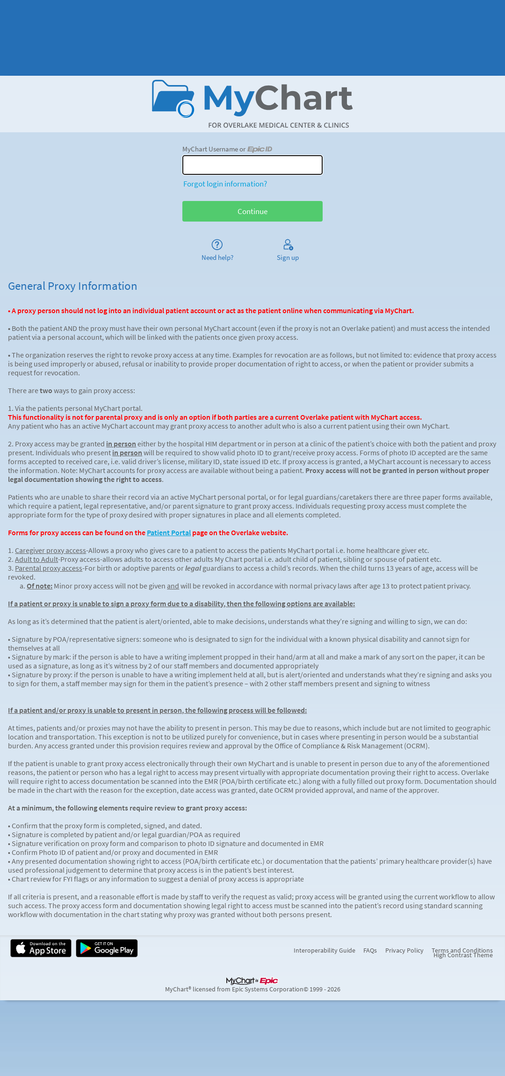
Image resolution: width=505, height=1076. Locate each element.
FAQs (370, 950)
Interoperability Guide (324, 950)
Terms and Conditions (462, 950)
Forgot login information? (225, 184)
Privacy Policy (404, 950)
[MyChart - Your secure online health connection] (253, 103)
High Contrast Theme (463, 955)
